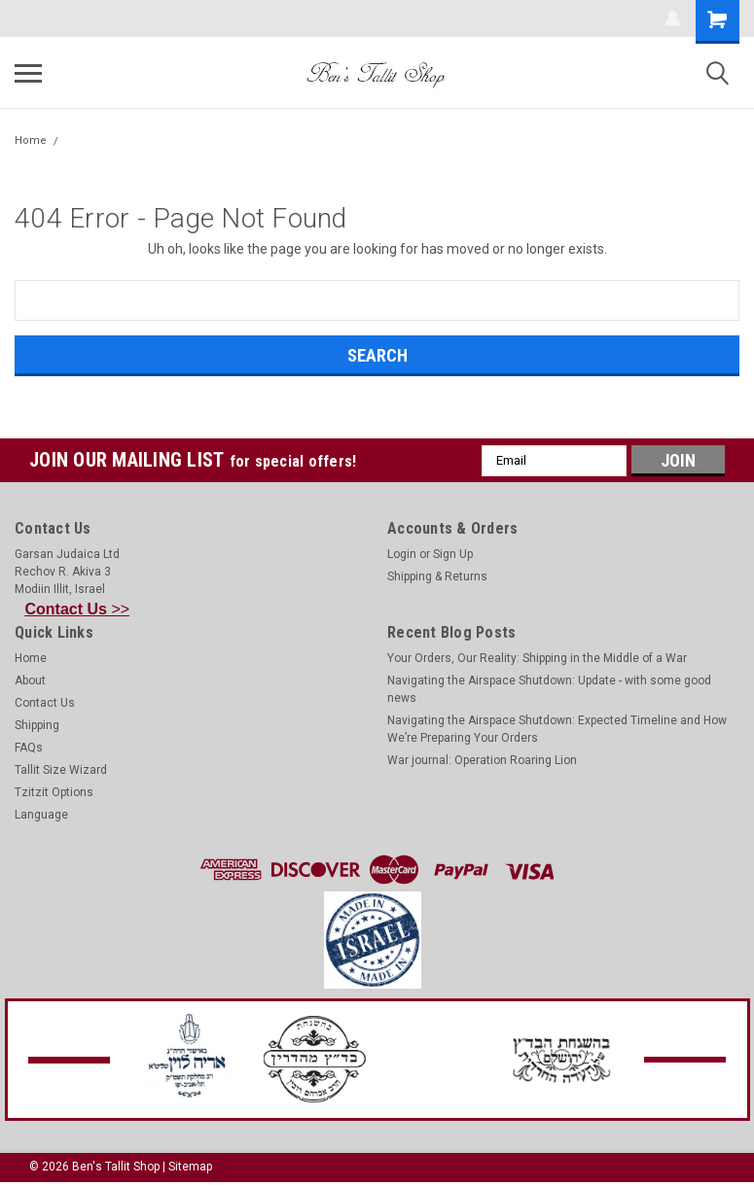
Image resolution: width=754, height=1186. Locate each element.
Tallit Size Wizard (61, 770)
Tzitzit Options (54, 792)
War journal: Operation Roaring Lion (482, 760)
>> (77, 609)
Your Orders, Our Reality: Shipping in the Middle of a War (537, 658)
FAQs (29, 747)
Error (80, 140)
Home (31, 140)
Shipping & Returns (437, 576)
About (30, 680)
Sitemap (190, 1166)
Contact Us (45, 703)
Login (401, 554)
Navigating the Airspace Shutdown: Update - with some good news (549, 689)
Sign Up (453, 554)
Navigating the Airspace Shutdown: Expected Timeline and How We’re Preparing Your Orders (557, 729)
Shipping (37, 725)
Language (41, 814)
